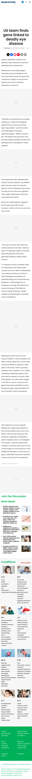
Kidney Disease (22, 622)
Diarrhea (20, 599)
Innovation (5, 736)
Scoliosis (4, 706)
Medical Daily (8, 2)
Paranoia (20, 667)
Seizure (3, 708)
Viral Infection (22, 710)
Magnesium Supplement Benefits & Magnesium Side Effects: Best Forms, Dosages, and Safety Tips (11, 529)
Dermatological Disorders (22, 589)
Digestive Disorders (23, 601)
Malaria (3, 667)
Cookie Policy (21, 748)
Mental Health (6, 680)
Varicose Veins (22, 708)
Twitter (3, 756)
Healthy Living (22, 731)
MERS (3, 682)
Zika (18, 718)
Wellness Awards (23, 733)
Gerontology (5, 633)
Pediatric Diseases (23, 673)
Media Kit (20, 742)
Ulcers (19, 704)
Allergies (4, 586)
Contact (4, 744)
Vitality (3, 731)
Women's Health (22, 714)
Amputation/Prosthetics (9, 592)
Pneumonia (21, 678)
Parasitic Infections (23, 669)
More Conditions (26, 562)
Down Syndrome (23, 603)
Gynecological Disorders (6, 640)
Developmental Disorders (22, 593)
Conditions (8, 562)
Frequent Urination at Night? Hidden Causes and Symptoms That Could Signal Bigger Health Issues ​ (10, 549)
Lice (18, 631)
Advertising (5, 748)
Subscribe (4, 746)
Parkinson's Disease (24, 671)
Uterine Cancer (22, 706)
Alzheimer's (5, 590)
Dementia (20, 580)
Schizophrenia (6, 704)
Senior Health (5, 710)
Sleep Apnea (5, 720)
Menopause (5, 676)
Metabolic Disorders (4, 685)
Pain (18, 663)
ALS (2, 588)
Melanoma (5, 669)
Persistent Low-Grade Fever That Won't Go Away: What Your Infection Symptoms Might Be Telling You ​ (10, 519)
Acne (3, 580)
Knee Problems (22, 625)
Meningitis (4, 673)
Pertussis (20, 676)
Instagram (20, 754)
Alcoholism (5, 584)
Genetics (4, 627)
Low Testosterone (23, 637)
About (3, 742)
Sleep (3, 718)
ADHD (3, 582)
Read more (17, 775)
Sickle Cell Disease (7, 714)
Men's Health (5, 671)
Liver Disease (21, 633)
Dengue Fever (22, 582)
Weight (19, 712)
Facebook (4, 754)
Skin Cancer (5, 716)
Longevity (20, 635)
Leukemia (20, 629)
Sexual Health (5, 712)
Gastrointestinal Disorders (6, 621)
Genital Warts (5, 629)
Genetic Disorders (7, 625)
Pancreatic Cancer (23, 665)
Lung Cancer (21, 639)
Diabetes (20, 596)
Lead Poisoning (22, 627)
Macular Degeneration (6, 664)
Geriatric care (6, 631)
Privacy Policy (22, 746)
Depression (21, 586)
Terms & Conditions (24, 744)
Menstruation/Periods (8, 678)
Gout (3, 635)
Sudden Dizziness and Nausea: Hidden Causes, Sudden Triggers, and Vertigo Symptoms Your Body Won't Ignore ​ (11, 509)
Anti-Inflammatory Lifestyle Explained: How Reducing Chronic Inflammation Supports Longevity (11, 539)
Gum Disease (5, 637)
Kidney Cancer (22, 620)
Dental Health (22, 584)
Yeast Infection (22, 716)
